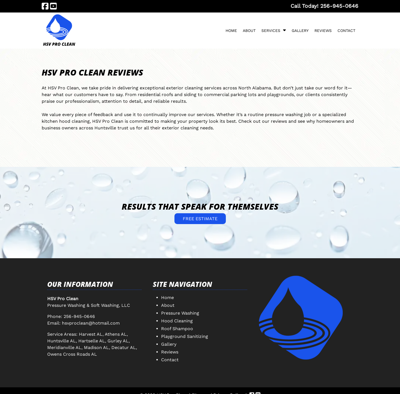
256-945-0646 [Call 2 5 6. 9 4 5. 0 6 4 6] (79, 316)
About (249, 30)
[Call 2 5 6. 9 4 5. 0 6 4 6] (339, 6)
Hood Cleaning (177, 320)
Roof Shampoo (177, 328)
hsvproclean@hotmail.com (91, 323)
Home (231, 30)
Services (270, 30)
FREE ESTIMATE (200, 218)
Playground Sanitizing (184, 336)
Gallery (300, 30)
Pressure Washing (180, 313)
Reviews (323, 30)
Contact (346, 30)
